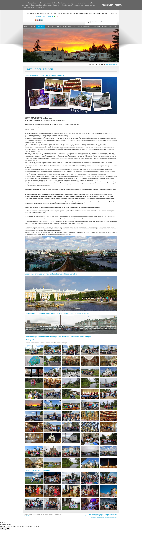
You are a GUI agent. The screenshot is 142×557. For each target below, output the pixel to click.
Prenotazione (103, 13)
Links (115, 26)
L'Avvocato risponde (85, 13)
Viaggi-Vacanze (50, 26)
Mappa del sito (112, 13)
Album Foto (40, 26)
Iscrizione (75, 13)
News (69, 26)
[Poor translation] (7, 528)
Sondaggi (96, 13)
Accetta (118, 5)
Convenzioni (96, 26)
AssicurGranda (44, 13)
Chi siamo (30, 13)
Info (64, 26)
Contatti (69, 13)
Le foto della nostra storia (81, 26)
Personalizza (107, 5)
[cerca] (102, 22)
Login (34, 515)
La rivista (32, 26)
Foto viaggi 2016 (102, 64)
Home (25, 26)
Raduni (59, 26)
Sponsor (104, 26)
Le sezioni (36, 13)
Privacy (30, 515)
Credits (26, 515)
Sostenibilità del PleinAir (58, 13)
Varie (110, 26)
